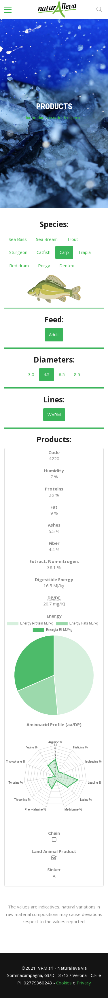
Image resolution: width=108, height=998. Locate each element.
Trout (72, 239)
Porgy (44, 265)
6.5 (62, 374)
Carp (64, 252)
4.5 (46, 374)
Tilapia (84, 252)
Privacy (84, 983)
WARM (54, 414)
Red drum (19, 265)
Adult (54, 334)
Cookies (64, 983)
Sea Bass (18, 239)
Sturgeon (18, 252)
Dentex (66, 265)
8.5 (77, 374)
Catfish (43, 252)
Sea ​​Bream (47, 239)
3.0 (31, 374)
